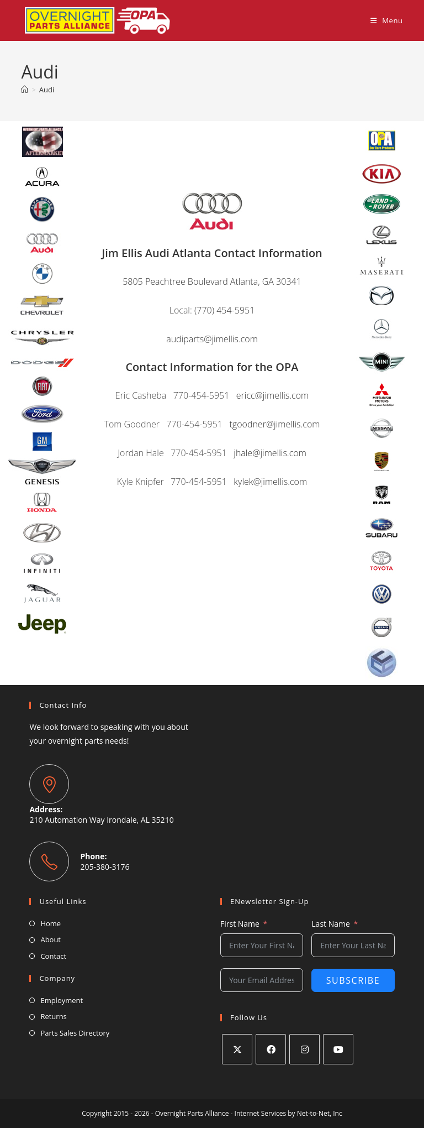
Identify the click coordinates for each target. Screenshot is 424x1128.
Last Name (330, 923)
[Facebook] (271, 1049)
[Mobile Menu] (386, 20)
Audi (46, 90)
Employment (61, 1000)
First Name (239, 923)
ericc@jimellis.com (272, 395)
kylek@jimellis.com (270, 482)
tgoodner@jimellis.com (274, 424)
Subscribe (353, 980)
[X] (237, 1049)
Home (50, 923)
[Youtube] (338, 1049)
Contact (53, 956)
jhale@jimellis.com (270, 453)
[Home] (24, 90)
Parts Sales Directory (74, 1033)
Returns (53, 1016)
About (50, 939)
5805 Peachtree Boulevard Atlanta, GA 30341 (212, 281)
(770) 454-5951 (224, 310)
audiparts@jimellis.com (212, 339)
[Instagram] (304, 1049)
